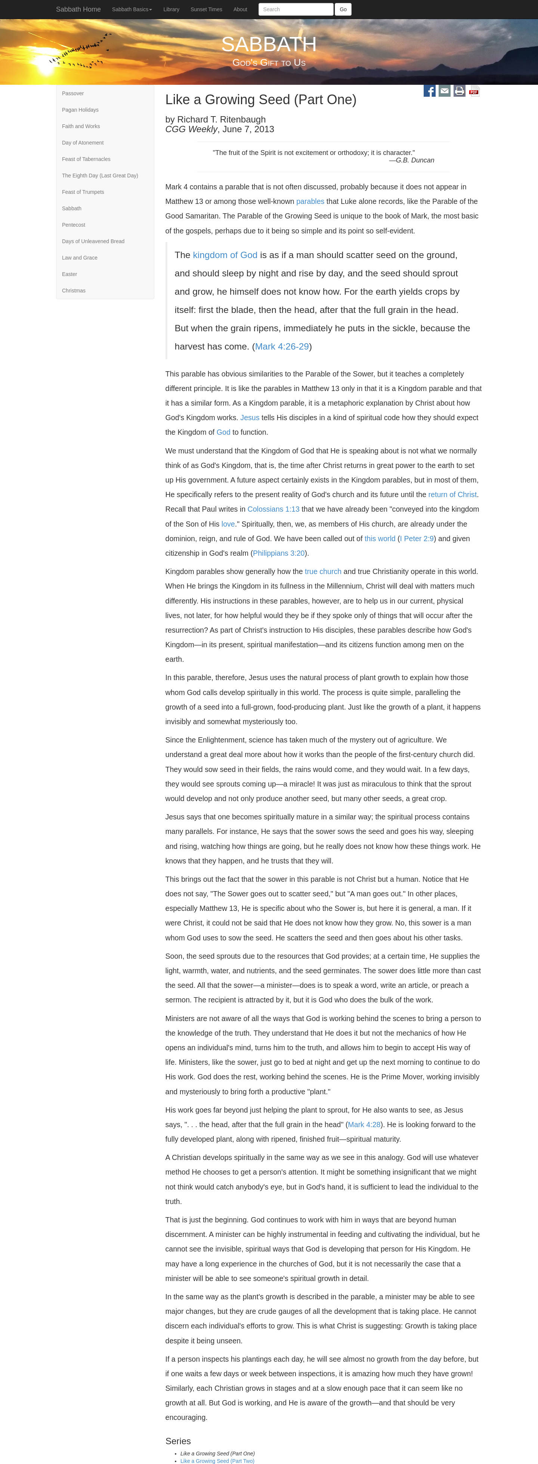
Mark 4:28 (364, 1124)
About (240, 9)
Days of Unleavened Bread (93, 241)
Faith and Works (81, 126)
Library (171, 9)
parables (310, 201)
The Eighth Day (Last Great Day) (100, 176)
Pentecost (73, 225)
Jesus (249, 417)
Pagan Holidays (80, 110)
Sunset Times (206, 9)
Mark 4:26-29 (282, 346)
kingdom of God (225, 255)
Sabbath (71, 208)
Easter (69, 274)
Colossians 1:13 (273, 509)
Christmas (74, 291)
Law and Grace (80, 258)
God (224, 432)
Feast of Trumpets (83, 192)
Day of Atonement (82, 143)
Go (343, 9)
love (228, 524)
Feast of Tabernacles (86, 159)
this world (380, 538)
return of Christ (453, 494)
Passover (73, 93)
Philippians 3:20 (278, 553)
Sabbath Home (78, 9)
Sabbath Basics (132, 9)
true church (323, 571)
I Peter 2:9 (417, 538)
